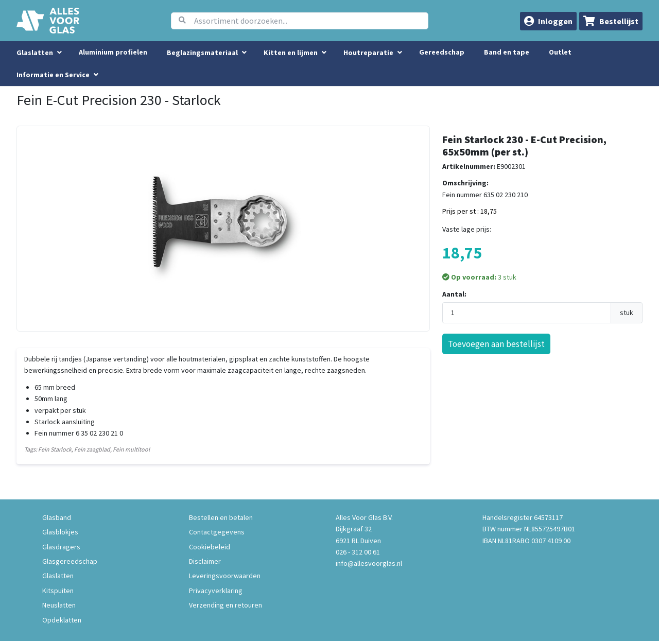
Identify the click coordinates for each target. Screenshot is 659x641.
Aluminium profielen (113, 52)
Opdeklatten (61, 620)
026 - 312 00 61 (358, 552)
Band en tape (506, 52)
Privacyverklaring (215, 590)
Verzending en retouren (225, 605)
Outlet (560, 52)
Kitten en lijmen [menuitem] (291, 52)
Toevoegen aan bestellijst (496, 344)
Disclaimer (205, 561)
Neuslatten (59, 605)
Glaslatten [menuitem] (34, 52)
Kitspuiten (58, 590)
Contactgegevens (217, 531)
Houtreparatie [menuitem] (368, 52)
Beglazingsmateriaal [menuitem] (202, 52)
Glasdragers (61, 546)
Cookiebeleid (209, 546)
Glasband (56, 517)
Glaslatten (58, 575)
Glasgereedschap (69, 561)
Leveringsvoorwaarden (225, 575)
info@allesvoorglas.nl (369, 563)
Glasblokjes (60, 531)
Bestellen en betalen (221, 517)
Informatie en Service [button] (53, 74)
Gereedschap (441, 52)
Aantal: (454, 294)
